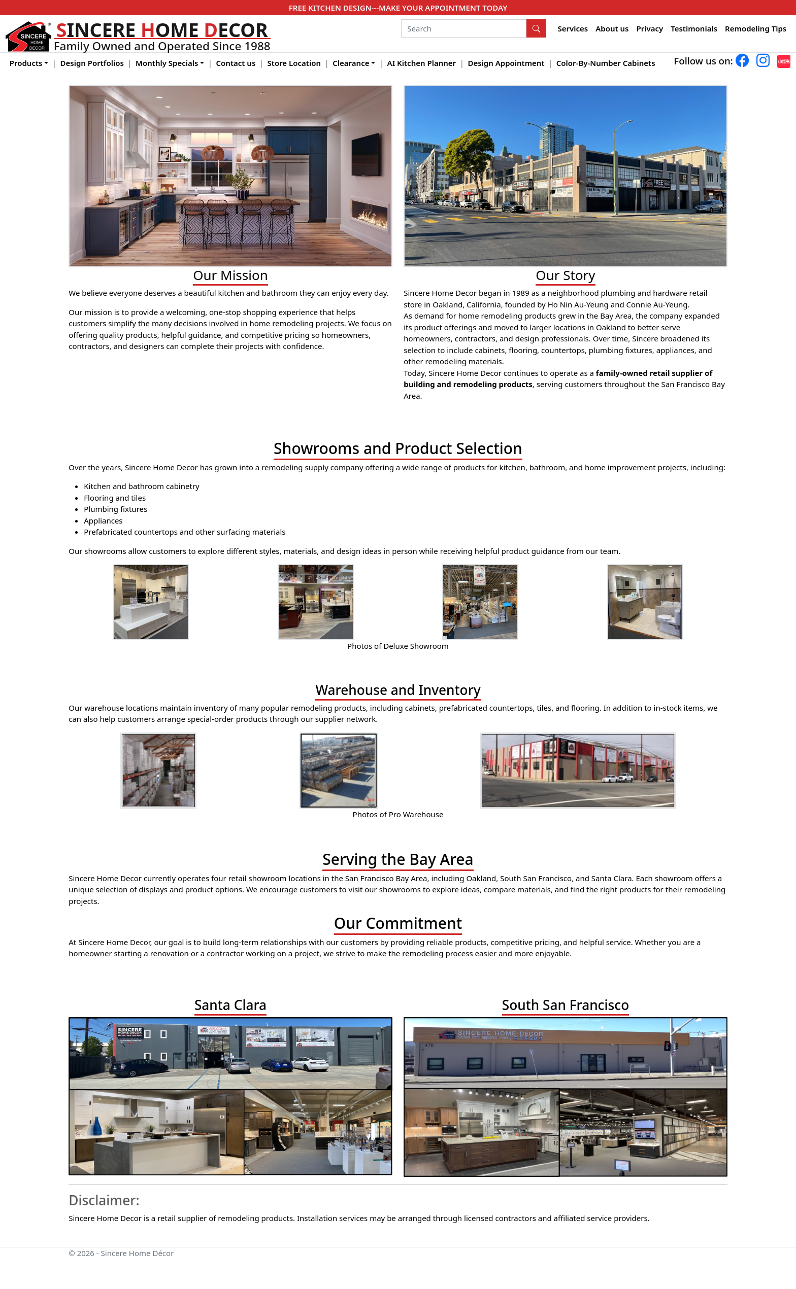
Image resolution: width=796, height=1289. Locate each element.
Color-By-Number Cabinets (605, 63)
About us (611, 28)
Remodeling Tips (755, 28)
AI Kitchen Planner (421, 63)
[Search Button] (536, 28)
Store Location (294, 63)
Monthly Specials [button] (167, 63)
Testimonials (694, 28)
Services (573, 28)
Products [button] (26, 63)
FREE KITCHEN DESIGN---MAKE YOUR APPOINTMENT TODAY (398, 8)
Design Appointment (506, 63)
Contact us (236, 63)
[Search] (463, 28)
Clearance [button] (351, 63)
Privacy (649, 28)
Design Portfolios (92, 63)
